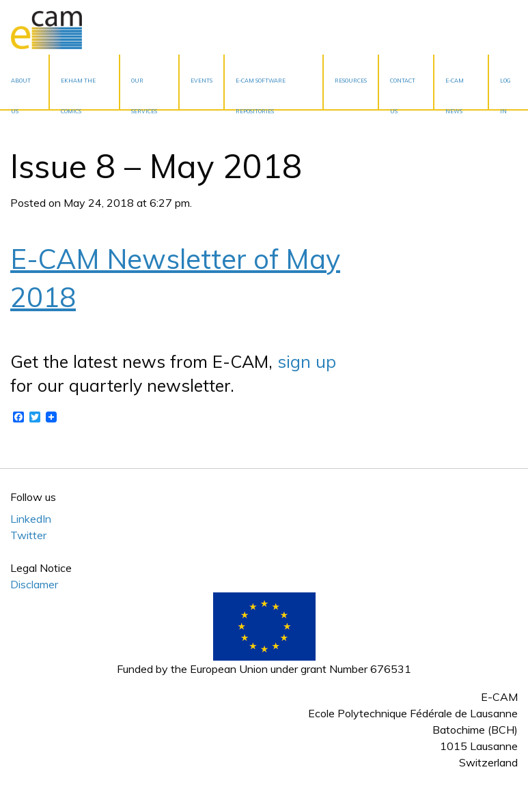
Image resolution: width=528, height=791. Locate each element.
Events (201, 80)
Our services (144, 93)
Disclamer (34, 584)
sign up (306, 361)
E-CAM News (454, 93)
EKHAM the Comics (78, 93)
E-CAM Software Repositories (261, 93)
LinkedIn (30, 519)
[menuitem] (25, 82)
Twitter (28, 535)
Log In (505, 93)
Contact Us (402, 93)
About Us (21, 93)
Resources (351, 80)
